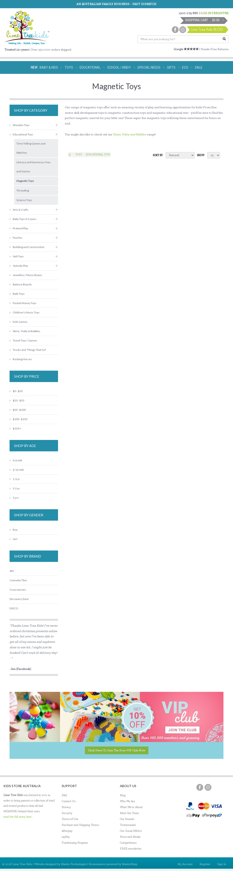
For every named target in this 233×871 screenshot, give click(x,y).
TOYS (71, 67)
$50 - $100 (18, 409)
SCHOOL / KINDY (121, 67)
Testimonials (128, 825)
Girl (13, 539)
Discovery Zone (19, 599)
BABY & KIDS (51, 67)
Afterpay (67, 830)
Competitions (128, 842)
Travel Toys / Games (23, 340)
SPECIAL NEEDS (151, 67)
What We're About (131, 807)
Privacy (66, 807)
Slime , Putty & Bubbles (25, 331)
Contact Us (69, 801)
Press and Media (130, 836)
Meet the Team (129, 813)
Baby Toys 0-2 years (23, 219)
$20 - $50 (17, 400)
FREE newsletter (131, 848)
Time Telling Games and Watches (31, 148)
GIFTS (173, 67)
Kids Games (19, 321)
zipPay (66, 836)
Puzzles (16, 237)
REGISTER (220, 13)
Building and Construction (27, 247)
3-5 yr (15, 488)
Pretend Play (19, 228)
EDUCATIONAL (92, 67)
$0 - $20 (16, 391)
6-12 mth (17, 469)
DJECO (14, 608)
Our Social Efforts (131, 830)
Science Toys (24, 200)
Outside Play (19, 265)
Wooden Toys (20, 125)
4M (12, 571)
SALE (199, 67)
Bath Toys (17, 293)
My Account (185, 864)
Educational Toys (98, 154)
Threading (22, 190)
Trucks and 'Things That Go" (28, 350)
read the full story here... (18, 816)
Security (67, 813)
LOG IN (206, 13)
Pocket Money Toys (23, 303)
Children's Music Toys (25, 312)
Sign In (221, 864)
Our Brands (127, 819)
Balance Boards (21, 284)
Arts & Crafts (19, 209)
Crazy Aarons (18, 589)
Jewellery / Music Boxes (26, 275)
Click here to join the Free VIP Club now (116, 750)
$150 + (15, 428)
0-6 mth (16, 460)
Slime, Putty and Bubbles (129, 134)
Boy (14, 529)
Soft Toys (17, 256)
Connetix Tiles (18, 580)
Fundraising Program (75, 842)
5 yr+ (14, 497)
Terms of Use (70, 819)
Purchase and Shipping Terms (80, 825)
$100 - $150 (18, 419)
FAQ (64, 795)
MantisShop (129, 864)
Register (205, 864)
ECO (187, 67)
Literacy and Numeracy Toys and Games (33, 166)
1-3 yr (15, 479)
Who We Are (127, 801)
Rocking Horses (21, 359)
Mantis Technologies (74, 864)
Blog (123, 795)
